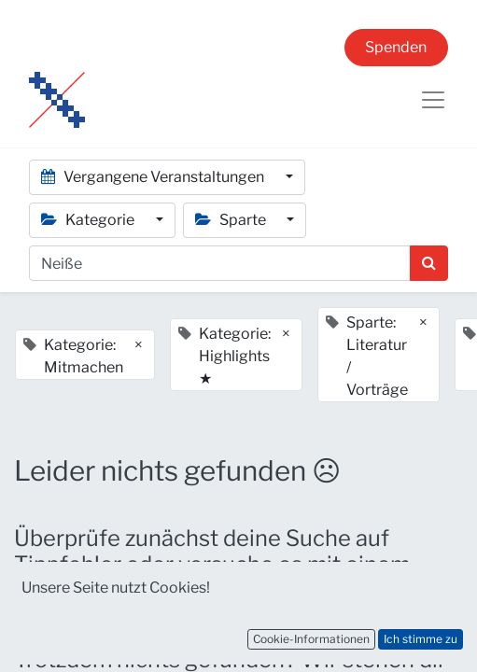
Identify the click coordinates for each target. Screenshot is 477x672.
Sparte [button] (232, 220)
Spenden (396, 47)
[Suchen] (429, 263)
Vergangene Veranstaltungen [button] (154, 177)
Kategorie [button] (89, 220)
